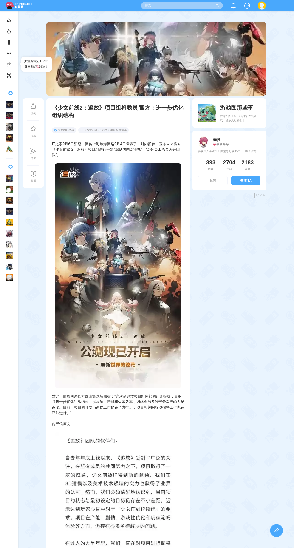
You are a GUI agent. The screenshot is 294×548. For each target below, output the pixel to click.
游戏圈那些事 (64, 130)
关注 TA (246, 180)
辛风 (216, 140)
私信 (212, 180)
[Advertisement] (229, 233)
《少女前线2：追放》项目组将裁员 (103, 130)
